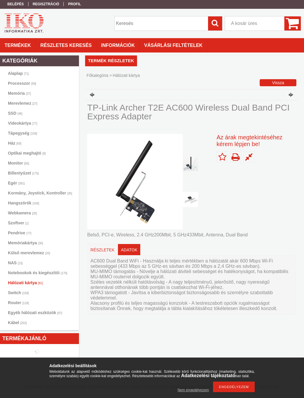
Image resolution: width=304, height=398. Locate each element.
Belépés (15, 4)
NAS (15, 262)
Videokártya (22, 123)
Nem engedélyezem (193, 390)
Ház (14, 143)
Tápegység (22, 133)
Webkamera (22, 213)
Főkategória (97, 75)
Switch (18, 292)
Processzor (22, 83)
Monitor (18, 163)
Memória (19, 93)
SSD (15, 113)
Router (18, 302)
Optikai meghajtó (27, 153)
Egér (16, 183)
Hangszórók (23, 203)
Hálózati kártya (25, 282)
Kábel (17, 322)
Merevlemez (22, 103)
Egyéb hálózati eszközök (35, 312)
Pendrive (19, 233)
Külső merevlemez (29, 252)
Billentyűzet (23, 173)
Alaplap (18, 73)
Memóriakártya (25, 243)
